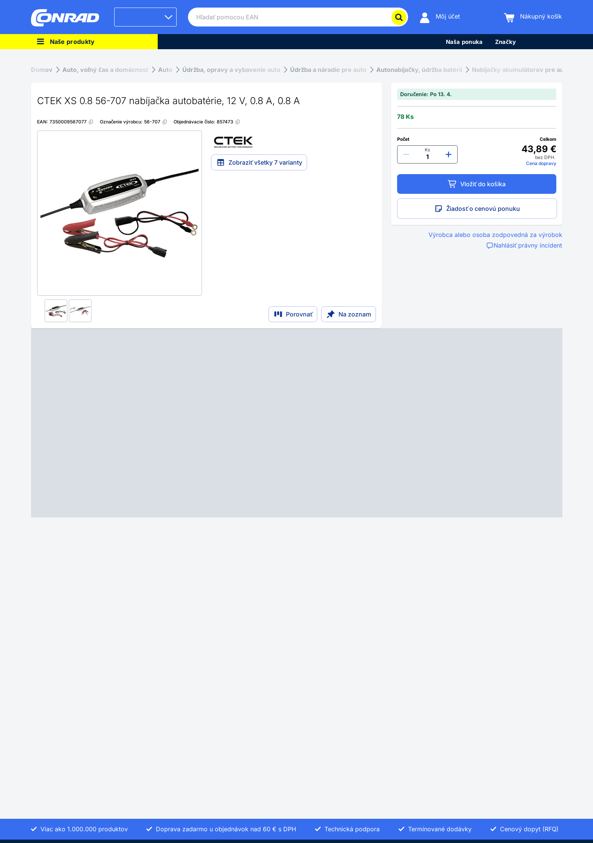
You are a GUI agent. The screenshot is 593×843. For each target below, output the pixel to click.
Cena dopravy (541, 163)
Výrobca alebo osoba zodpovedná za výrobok (495, 234)
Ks (427, 150)
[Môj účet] (439, 17)
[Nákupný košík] (533, 17)
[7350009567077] (72, 122)
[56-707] (156, 122)
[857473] (229, 122)
